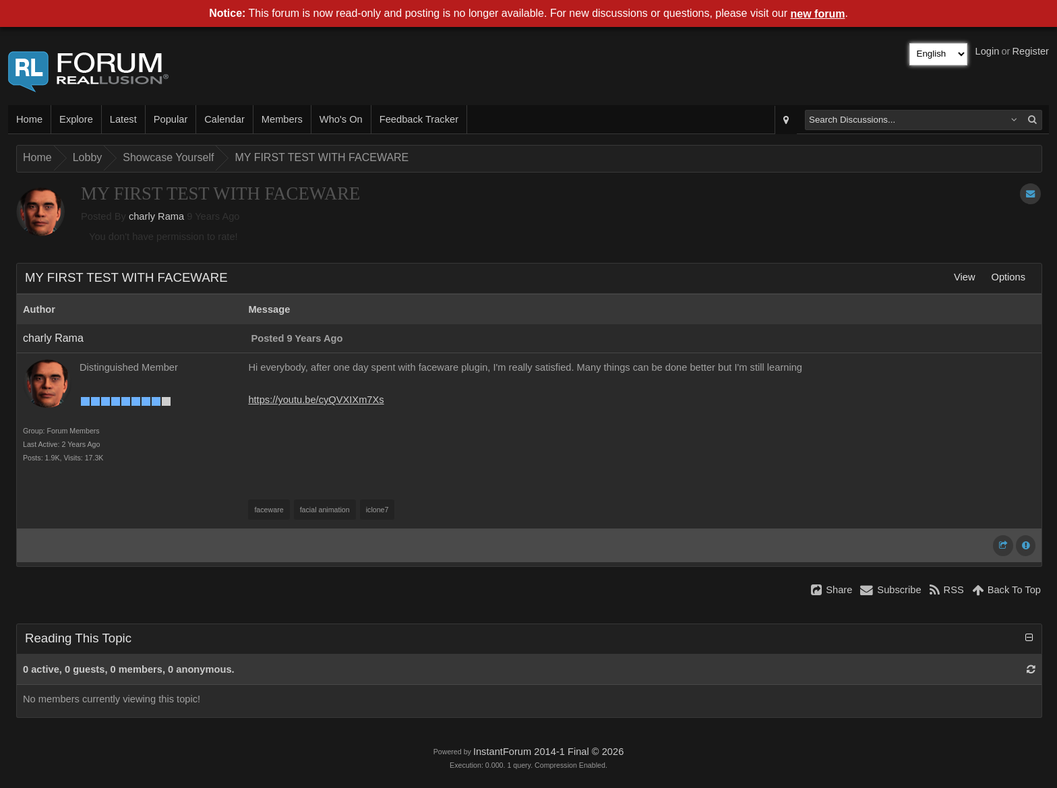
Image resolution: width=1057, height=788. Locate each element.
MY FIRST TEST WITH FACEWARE (322, 157)
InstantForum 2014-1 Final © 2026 (548, 751)
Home (29, 119)
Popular (171, 119)
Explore (76, 119)
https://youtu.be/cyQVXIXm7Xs (316, 399)
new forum (818, 14)
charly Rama (156, 216)
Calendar (224, 119)
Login (987, 51)
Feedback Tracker (418, 119)
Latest (123, 119)
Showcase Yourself (168, 157)
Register (1030, 51)
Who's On (341, 119)
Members (282, 119)
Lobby (87, 157)
